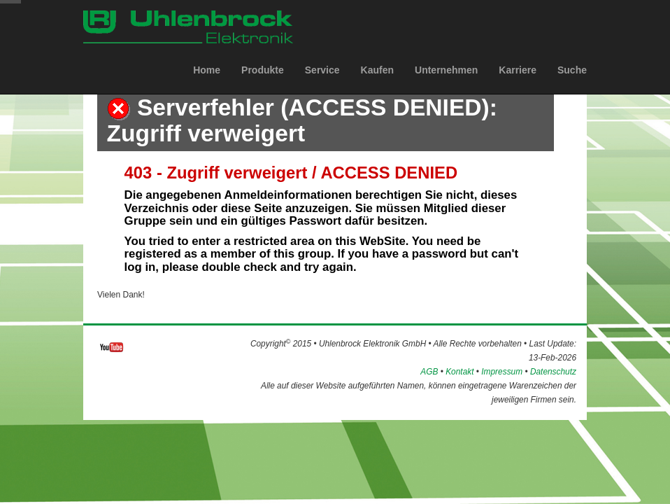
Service (322, 84)
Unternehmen (446, 84)
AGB (429, 372)
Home (206, 84)
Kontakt (459, 372)
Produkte (262, 84)
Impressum (501, 372)
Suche (572, 84)
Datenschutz (553, 372)
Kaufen (377, 84)
